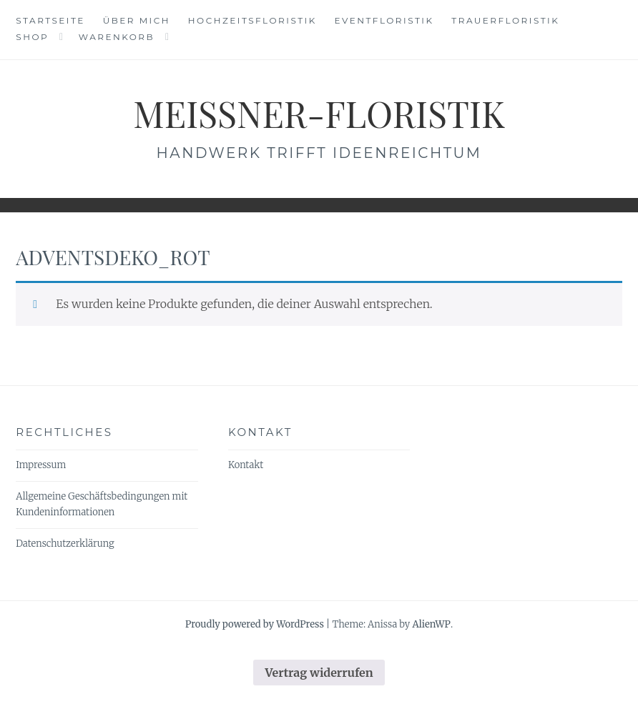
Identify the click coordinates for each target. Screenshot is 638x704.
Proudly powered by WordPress (254, 624)
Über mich (136, 20)
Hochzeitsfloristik (252, 20)
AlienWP (431, 624)
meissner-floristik (319, 113)
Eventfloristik (384, 20)
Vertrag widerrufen (319, 672)
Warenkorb (116, 36)
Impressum (41, 465)
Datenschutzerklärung (65, 543)
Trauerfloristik (505, 20)
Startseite (50, 20)
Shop (32, 36)
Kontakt (245, 465)
